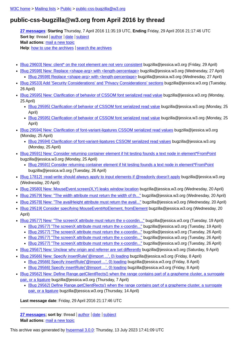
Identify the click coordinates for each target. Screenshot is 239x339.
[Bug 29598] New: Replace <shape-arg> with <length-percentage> (79, 71)
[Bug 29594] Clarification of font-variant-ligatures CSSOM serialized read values (99, 141)
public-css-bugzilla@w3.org (100, 9)
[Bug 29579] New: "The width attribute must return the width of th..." (80, 195)
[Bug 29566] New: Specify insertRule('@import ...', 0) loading (74, 256)
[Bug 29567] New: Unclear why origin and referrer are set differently (80, 249)
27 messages (32, 31)
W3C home (20, 9)
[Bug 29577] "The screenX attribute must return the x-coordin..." (85, 226)
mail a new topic (60, 42)
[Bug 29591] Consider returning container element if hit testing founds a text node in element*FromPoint (121, 165)
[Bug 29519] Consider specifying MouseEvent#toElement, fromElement (84, 208)
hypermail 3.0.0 (79, 330)
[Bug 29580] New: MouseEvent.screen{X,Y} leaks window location (79, 189)
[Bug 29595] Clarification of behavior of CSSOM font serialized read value (94, 106)
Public (65, 9)
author (56, 37)
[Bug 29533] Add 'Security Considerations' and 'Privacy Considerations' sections (91, 83)
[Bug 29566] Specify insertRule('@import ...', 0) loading (77, 262)
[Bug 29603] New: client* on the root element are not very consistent (81, 64)
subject (82, 37)
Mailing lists (45, 9)
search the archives (94, 48)
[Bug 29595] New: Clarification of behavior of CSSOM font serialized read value (91, 95)
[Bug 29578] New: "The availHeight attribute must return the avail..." (80, 202)
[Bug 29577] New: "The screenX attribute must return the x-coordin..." (82, 220)
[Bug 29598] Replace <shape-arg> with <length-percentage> (82, 77)
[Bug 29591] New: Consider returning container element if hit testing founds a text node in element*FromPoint (118, 153)
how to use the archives (52, 48)
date (69, 37)
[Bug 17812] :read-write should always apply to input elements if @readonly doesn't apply (100, 177)
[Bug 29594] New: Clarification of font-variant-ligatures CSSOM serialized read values (96, 130)
